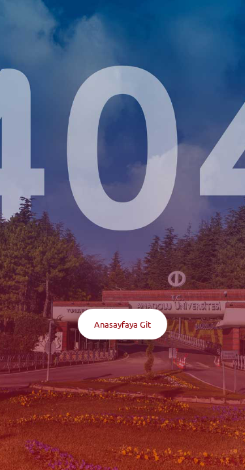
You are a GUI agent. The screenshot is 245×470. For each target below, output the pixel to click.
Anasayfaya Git (122, 324)
